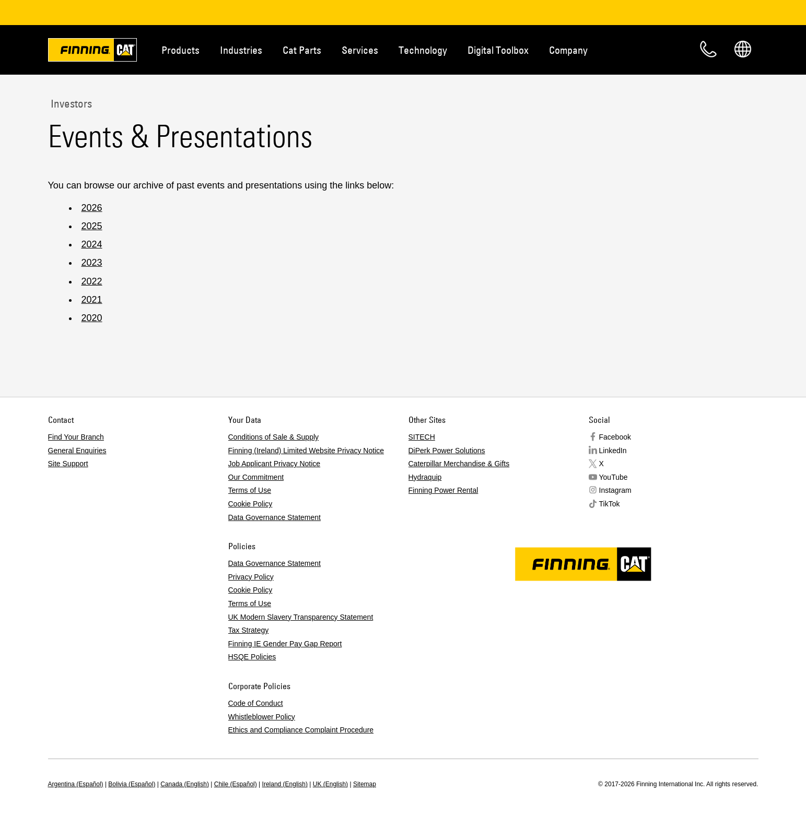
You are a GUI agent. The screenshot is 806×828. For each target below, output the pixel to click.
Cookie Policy (250, 504)
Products (180, 49)
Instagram (615, 490)
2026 (91, 208)
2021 (91, 299)
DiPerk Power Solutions (446, 450)
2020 (91, 318)
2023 (91, 262)
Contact (708, 49)
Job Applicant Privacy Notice (274, 463)
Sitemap (364, 784)
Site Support (68, 463)
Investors (70, 103)
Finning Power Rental (443, 490)
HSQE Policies (252, 657)
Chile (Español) (235, 784)
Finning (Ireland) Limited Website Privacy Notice (306, 450)
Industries (241, 49)
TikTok (609, 504)
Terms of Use (249, 490)
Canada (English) (184, 784)
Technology (423, 49)
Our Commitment (256, 477)
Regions (742, 49)
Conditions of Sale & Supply (273, 437)
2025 (91, 226)
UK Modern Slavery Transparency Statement (300, 617)
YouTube (613, 477)
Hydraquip (425, 477)
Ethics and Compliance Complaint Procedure (301, 730)
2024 (91, 244)
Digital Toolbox (498, 49)
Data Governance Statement (274, 517)
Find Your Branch (76, 437)
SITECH (421, 437)
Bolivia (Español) (131, 784)
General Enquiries (77, 450)
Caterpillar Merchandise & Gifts (459, 463)
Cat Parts (302, 49)
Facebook (615, 437)
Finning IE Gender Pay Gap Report (285, 644)
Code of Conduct (255, 703)
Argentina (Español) (75, 784)
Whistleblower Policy (261, 717)
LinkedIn (613, 450)
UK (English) (330, 784)
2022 (91, 281)
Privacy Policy (251, 577)
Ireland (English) (285, 784)
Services (360, 49)
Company (568, 49)
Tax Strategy (248, 630)
